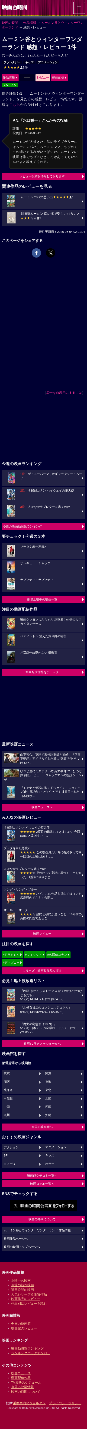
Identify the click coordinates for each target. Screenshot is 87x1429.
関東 (48, 1073)
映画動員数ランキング (27, 1348)
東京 (7, 1073)
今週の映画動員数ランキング (22, 526)
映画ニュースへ (42, 807)
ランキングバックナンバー (30, 1353)
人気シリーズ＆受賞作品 (29, 1294)
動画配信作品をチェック (42, 672)
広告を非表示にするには (64, 393)
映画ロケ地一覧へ (42, 1183)
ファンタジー (12, 62)
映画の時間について (42, 1219)
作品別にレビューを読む (29, 1303)
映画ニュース (21, 1373)
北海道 (8, 1090)
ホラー (49, 1164)
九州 (7, 1115)
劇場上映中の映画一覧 (42, 599)
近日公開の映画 (22, 1290)
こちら (14, 105)
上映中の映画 (21, 1280)
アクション (11, 1147)
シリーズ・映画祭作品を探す (42, 971)
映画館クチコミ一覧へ (42, 1175)
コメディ (10, 1164)
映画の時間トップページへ (22, 1247)
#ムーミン (10, 85)
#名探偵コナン (57, 954)
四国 (48, 1107)
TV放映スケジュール (26, 1382)
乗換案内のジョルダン (29, 1403)
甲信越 (8, 1098)
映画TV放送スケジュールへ (42, 1043)
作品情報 (29, 23)
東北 (48, 1090)
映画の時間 (10, 23)
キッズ (29, 62)
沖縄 (48, 1115)
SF (5, 1155)
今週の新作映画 (22, 1285)
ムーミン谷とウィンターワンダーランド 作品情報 (37, 1230)
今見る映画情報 (22, 1387)
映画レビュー (42, 933)
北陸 (48, 1098)
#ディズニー (11, 962)
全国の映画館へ (42, 1127)
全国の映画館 (21, 1323)
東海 (48, 1082)
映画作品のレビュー (25, 1299)
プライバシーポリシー (65, 1403)
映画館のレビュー (24, 1328)
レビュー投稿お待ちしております (42, 176)
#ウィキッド (33, 954)
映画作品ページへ (16, 1238)
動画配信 (58, 77)
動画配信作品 (21, 1378)
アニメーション (48, 62)
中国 (7, 1107)
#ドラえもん (11, 954)
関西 (7, 1082)
